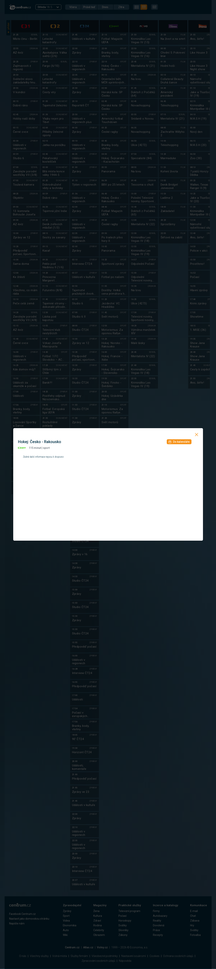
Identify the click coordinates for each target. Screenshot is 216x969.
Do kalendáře (179, 441)
